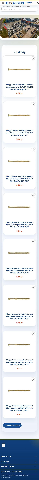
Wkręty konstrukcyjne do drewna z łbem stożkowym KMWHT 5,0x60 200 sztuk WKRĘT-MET (19, 316)
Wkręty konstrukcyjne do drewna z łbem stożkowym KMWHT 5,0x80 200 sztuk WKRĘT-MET (19, 224)
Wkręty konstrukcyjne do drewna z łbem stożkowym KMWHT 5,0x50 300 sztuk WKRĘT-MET (19, 362)
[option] (19, 28)
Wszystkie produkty (12, 425)
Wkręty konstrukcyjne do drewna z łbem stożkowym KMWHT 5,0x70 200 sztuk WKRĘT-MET (19, 270)
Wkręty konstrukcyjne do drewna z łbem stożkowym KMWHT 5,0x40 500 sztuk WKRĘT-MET (19, 408)
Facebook (3, 445)
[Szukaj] (19, 9)
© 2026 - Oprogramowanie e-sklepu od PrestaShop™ (15, 476)
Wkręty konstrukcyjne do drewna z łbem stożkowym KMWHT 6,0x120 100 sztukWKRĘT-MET (19, 87)
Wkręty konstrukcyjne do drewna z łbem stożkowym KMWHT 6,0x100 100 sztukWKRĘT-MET (19, 133)
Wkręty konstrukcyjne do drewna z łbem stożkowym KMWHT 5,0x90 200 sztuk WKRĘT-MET (19, 178)
